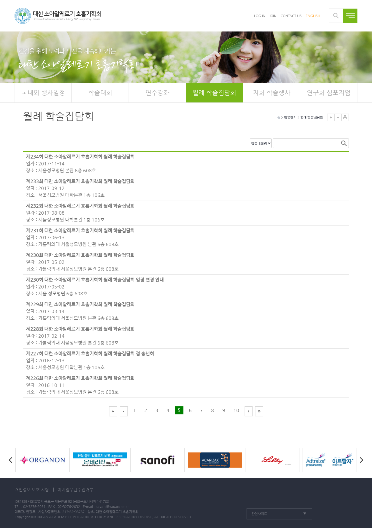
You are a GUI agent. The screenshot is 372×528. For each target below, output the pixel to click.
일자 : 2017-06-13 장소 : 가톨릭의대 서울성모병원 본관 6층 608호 (80, 237)
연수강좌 (157, 92)
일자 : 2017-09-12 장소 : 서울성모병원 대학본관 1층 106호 (80, 188)
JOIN (273, 16)
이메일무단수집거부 (75, 489)
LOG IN (259, 16)
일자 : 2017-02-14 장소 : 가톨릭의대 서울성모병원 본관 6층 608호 (80, 335)
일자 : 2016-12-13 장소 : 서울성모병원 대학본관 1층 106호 (90, 360)
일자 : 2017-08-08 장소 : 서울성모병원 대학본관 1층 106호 (80, 212)
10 (236, 410)
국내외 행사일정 (43, 92)
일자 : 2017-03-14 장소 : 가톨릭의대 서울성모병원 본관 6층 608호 (80, 311)
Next (360, 460)
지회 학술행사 (272, 92)
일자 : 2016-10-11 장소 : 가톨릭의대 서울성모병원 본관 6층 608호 (80, 385)
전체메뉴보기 (350, 16)
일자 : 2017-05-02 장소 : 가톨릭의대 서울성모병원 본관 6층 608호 (80, 262)
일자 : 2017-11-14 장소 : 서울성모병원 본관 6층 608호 (80, 163)
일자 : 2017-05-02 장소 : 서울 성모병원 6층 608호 (95, 286)
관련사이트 (259, 514)
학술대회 (100, 92)
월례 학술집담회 (214, 92)
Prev (12, 460)
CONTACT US (291, 16)
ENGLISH (313, 16)
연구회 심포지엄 (329, 92)
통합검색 (336, 16)
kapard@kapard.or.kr (112, 507)
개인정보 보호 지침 (32, 489)
